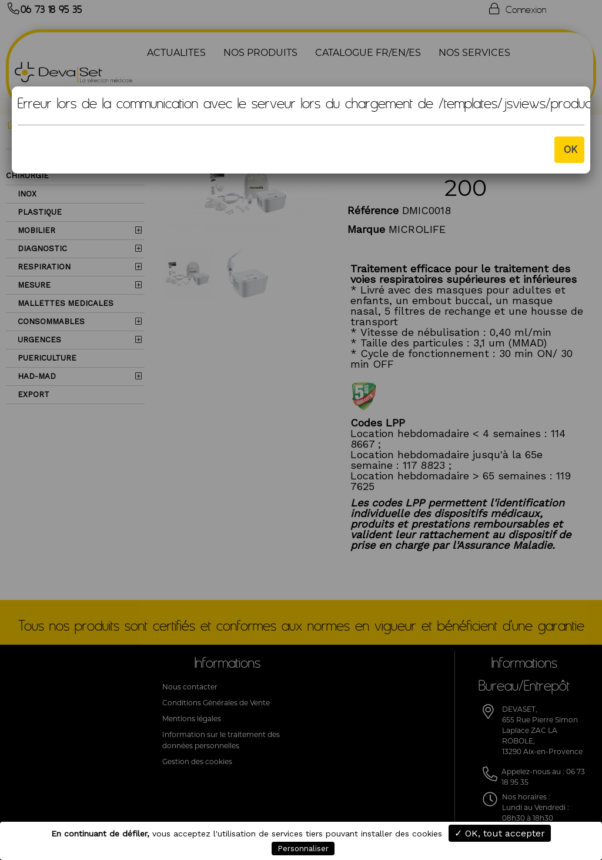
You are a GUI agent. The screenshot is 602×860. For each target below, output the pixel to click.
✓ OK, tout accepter (499, 833)
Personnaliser (303, 848)
